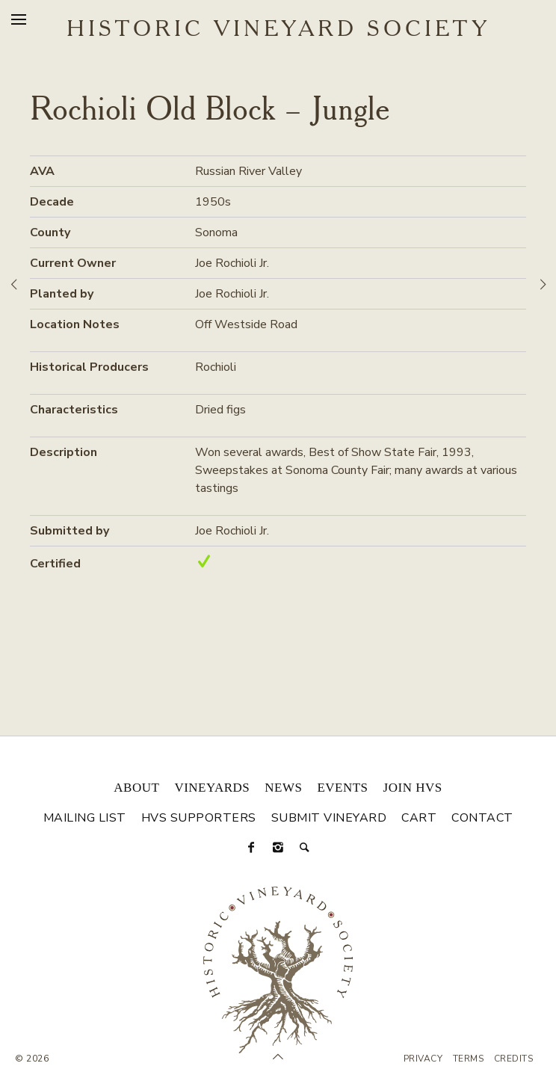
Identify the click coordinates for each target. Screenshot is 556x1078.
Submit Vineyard (329, 818)
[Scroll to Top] (278, 1057)
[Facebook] (251, 848)
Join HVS (412, 787)
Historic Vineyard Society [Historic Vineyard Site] (278, 30)
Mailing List (84, 818)
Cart (418, 818)
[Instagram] (278, 848)
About (136, 787)
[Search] (304, 848)
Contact (482, 818)
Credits (514, 1058)
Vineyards (212, 787)
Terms (468, 1058)
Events (342, 787)
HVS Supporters (198, 818)
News (283, 787)
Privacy (423, 1058)
